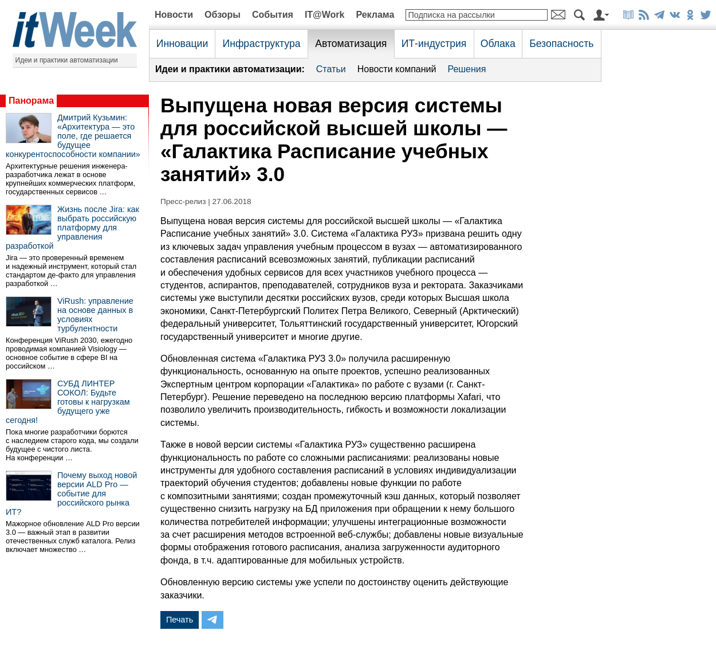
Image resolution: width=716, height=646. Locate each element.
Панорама (31, 100)
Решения (466, 69)
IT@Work (325, 14)
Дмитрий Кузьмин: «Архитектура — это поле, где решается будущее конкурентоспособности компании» (73, 136)
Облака (498, 43)
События (272, 14)
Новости (174, 14)
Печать (179, 619)
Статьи (331, 69)
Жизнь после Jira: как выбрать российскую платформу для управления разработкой (72, 227)
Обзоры (222, 14)
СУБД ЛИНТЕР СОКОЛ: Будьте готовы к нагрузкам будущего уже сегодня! (68, 402)
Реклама (375, 14)
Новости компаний (396, 69)
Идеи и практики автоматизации (66, 60)
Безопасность (561, 43)
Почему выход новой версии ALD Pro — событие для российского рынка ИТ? (71, 493)
